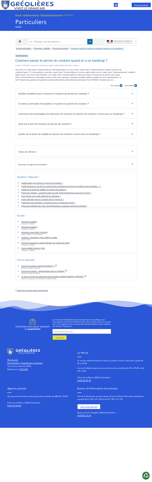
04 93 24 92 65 (14, 405)
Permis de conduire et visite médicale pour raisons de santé (45, 243)
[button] (116, 5)
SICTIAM (24, 369)
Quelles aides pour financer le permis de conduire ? (42, 183)
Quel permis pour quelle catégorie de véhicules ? (41, 196)
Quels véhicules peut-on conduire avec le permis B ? (42, 199)
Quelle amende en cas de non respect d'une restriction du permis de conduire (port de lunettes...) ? (61, 186)
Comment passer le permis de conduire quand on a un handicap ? (97, 48)
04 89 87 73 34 (84, 415)
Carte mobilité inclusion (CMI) (33, 248)
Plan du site (12, 359)
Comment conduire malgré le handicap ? (39, 266)
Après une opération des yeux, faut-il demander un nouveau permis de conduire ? (54, 206)
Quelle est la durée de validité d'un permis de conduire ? (44, 190)
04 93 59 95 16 (84, 380)
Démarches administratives (51, 15)
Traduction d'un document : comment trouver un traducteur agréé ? (48, 203)
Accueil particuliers (24, 48)
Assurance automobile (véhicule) (34, 232)
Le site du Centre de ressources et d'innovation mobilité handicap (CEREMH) (53, 276)
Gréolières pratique (31, 15)
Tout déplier (131, 85)
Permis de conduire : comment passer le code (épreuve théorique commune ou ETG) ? (56, 193)
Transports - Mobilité (42, 48)
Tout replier (116, 85)
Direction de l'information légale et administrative (32, 290)
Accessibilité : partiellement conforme (25, 363)
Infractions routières (29, 227)
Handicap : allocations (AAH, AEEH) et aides (39, 237)
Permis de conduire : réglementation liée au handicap (44, 271)
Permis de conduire (61, 48)
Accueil (18, 15)
